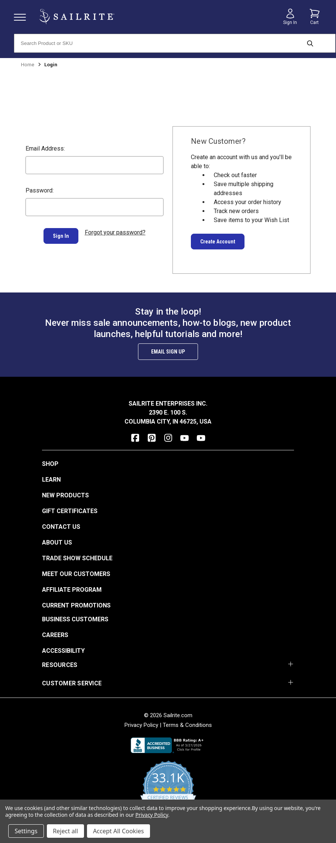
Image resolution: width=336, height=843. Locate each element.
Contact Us (61, 526)
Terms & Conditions (187, 725)
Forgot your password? (115, 232)
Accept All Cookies (118, 831)
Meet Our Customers (76, 573)
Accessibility (63, 650)
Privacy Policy (141, 725)
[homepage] (76, 16)
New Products (65, 495)
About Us (57, 542)
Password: (40, 190)
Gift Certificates (70, 511)
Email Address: (45, 148)
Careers (55, 635)
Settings (26, 831)
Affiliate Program (72, 589)
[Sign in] (290, 17)
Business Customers (75, 619)
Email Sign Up (168, 352)
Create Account (217, 242)
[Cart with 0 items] (314, 17)
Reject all (65, 831)
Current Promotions (76, 605)
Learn (51, 479)
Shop (50, 463)
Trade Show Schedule (77, 558)
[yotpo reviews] (168, 791)
